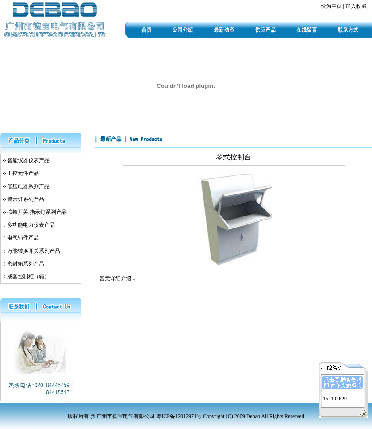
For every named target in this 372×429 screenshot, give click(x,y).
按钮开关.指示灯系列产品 (37, 212)
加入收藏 (356, 6)
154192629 (335, 398)
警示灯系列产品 (25, 199)
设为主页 (331, 6)
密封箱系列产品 (25, 264)
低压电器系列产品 (28, 186)
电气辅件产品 (23, 238)
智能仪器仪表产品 (28, 160)
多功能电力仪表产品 (31, 225)
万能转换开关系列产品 (33, 251)
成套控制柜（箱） (28, 276)
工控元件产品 (23, 173)
